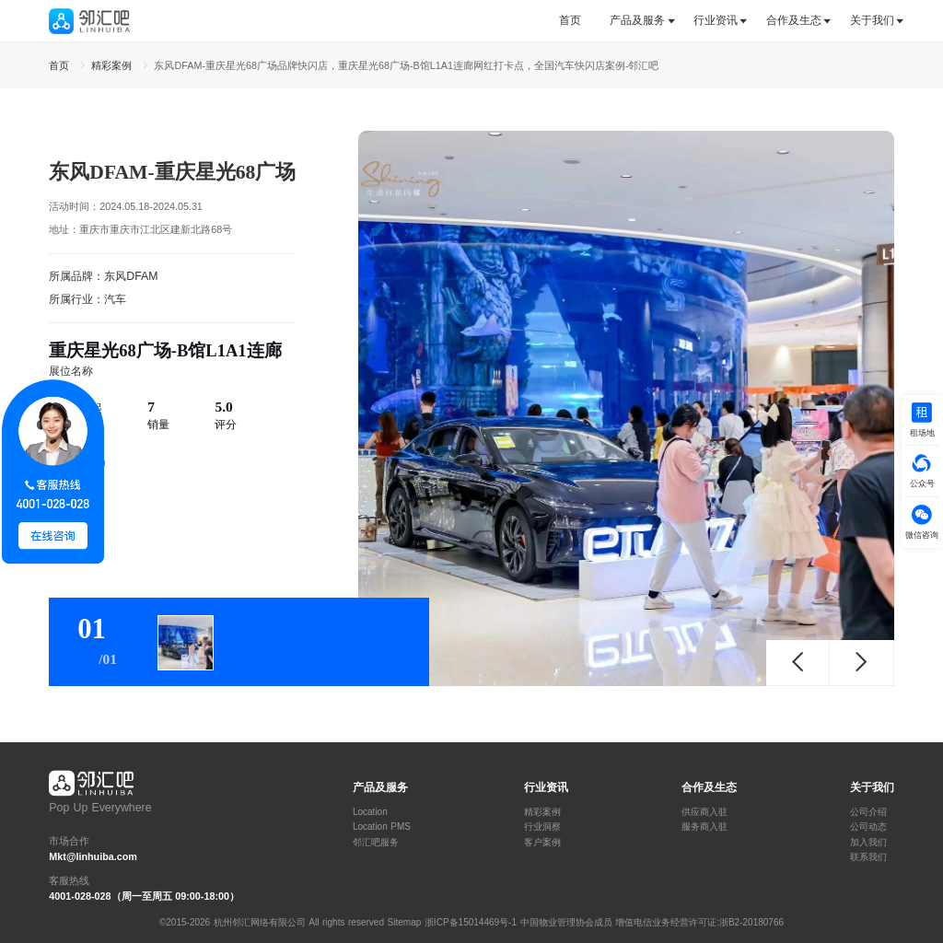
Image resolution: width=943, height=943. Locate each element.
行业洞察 (542, 827)
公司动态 (868, 827)
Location (370, 812)
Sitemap (405, 922)
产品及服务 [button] (637, 20)
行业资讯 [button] (715, 20)
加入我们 (868, 842)
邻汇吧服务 (376, 842)
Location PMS (382, 827)
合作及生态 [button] (793, 20)
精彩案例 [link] (113, 65)
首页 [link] (61, 65)
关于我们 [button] (872, 20)
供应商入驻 (704, 812)
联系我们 (868, 857)
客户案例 (542, 842)
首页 (570, 20)
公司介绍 (868, 812)
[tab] (577, 20)
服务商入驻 (704, 827)
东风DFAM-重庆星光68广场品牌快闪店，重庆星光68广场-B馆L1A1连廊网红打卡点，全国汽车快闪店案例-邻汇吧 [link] (406, 65)
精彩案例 (542, 812)
